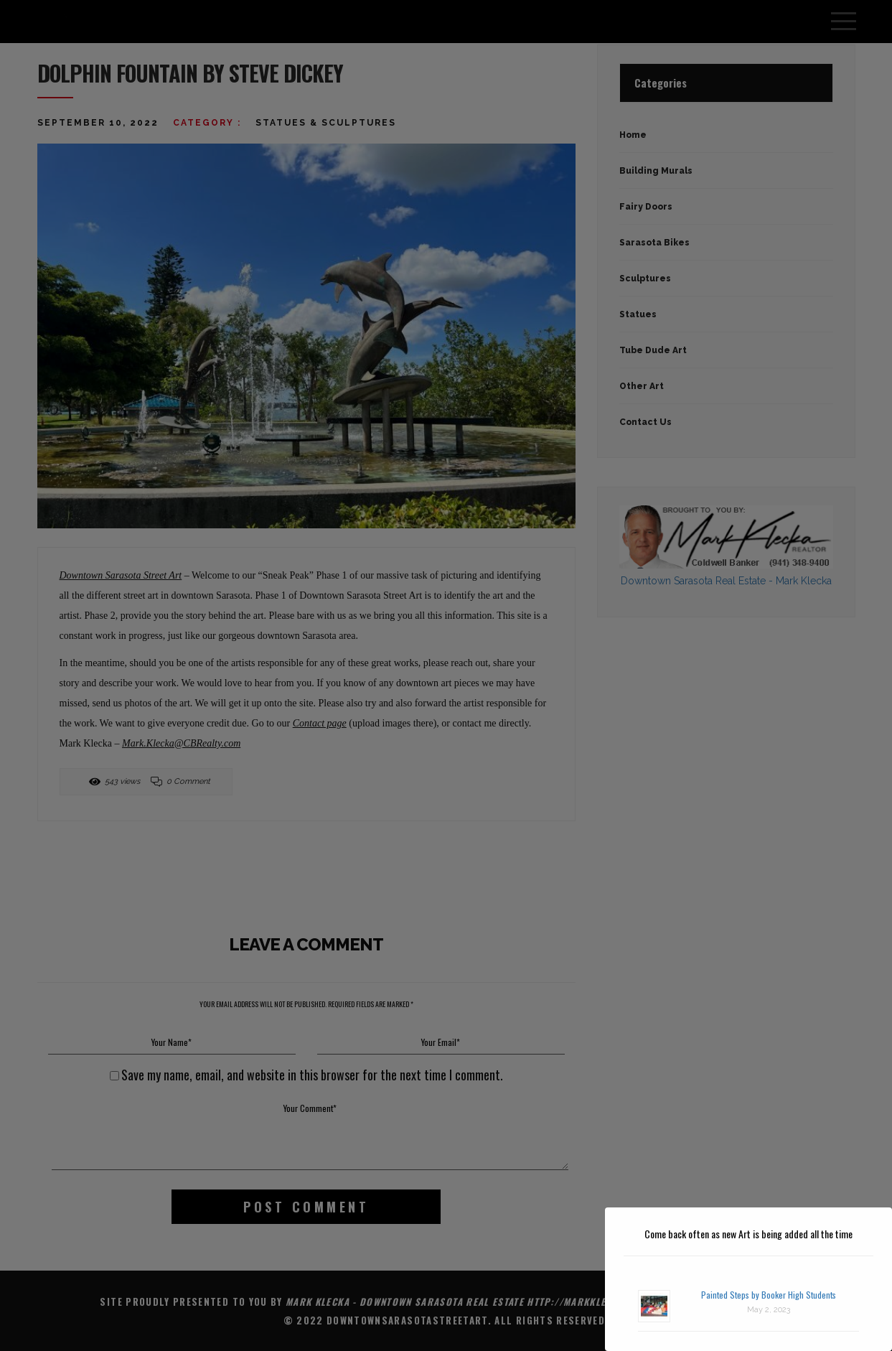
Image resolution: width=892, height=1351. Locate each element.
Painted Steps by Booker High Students (768, 1295)
